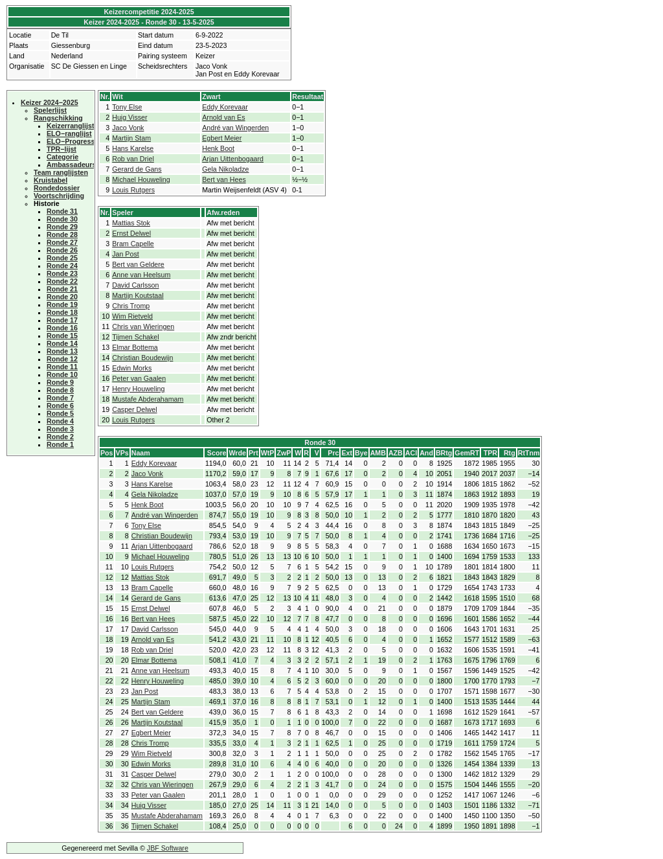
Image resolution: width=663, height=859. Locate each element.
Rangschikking (58, 118)
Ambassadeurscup (77, 164)
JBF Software (167, 848)
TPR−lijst (61, 149)
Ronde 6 (60, 405)
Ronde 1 (60, 444)
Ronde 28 (62, 234)
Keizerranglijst (70, 126)
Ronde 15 (62, 335)
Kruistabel (50, 180)
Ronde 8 (60, 390)
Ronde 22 (62, 281)
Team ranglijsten (61, 172)
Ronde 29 (62, 227)
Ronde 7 (60, 398)
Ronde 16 (62, 328)
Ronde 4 (60, 421)
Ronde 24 (62, 265)
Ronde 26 (62, 250)
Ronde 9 (60, 382)
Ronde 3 (60, 429)
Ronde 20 (62, 297)
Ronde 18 (62, 312)
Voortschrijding (59, 196)
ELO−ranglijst (69, 133)
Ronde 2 (60, 437)
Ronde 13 (62, 351)
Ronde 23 (62, 273)
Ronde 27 (62, 242)
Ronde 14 (62, 343)
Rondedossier (57, 188)
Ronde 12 (62, 359)
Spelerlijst (50, 110)
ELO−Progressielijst (80, 141)
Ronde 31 (62, 211)
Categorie (62, 157)
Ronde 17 (62, 320)
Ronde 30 (62, 219)
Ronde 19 (62, 304)
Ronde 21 (62, 289)
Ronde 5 (60, 413)
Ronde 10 (62, 374)
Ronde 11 (62, 367)
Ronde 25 (62, 258)
